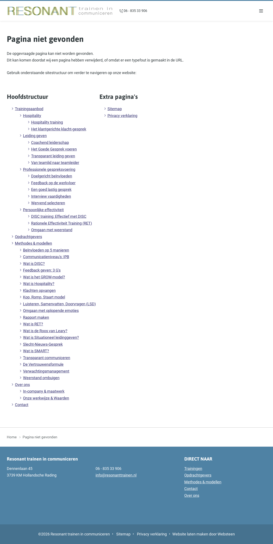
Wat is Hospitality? (38, 283)
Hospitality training (47, 122)
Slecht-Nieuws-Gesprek (43, 344)
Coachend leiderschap (50, 142)
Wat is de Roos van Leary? (45, 331)
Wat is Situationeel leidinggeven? (51, 337)
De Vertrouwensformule (43, 364)
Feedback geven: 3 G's (42, 270)
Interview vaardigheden (51, 196)
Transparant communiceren (46, 357)
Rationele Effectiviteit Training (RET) (61, 223)
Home (12, 437)
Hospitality (32, 115)
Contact (21, 404)
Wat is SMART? (36, 351)
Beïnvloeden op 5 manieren (46, 250)
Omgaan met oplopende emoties (51, 310)
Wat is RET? (33, 324)
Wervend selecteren (48, 203)
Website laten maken (190, 534)
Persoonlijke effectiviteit (43, 210)
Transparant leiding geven (53, 156)
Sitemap (114, 109)
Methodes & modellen (33, 243)
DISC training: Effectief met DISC (58, 216)
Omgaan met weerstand (51, 230)
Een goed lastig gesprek (51, 189)
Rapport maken (36, 317)
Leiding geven (35, 135)
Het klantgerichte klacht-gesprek (58, 129)
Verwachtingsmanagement (46, 371)
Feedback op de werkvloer (53, 183)
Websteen (226, 534)
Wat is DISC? (34, 263)
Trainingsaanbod (29, 109)
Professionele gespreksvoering (49, 169)
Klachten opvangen (39, 290)
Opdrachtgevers (28, 236)
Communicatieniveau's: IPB (46, 256)
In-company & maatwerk (43, 391)
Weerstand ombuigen (41, 378)
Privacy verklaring (122, 115)
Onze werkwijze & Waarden (46, 398)
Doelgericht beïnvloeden (51, 176)
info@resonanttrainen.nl (116, 475)
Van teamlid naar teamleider (55, 162)
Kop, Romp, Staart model (44, 297)
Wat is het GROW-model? (44, 277)
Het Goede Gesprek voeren (54, 149)
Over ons (22, 384)
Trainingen (193, 468)
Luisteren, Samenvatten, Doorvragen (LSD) (59, 304)
